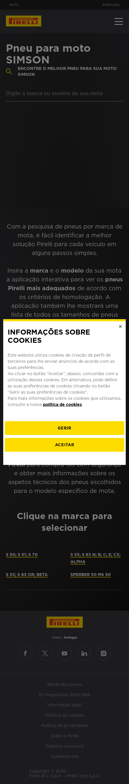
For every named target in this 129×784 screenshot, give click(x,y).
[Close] (120, 326)
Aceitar (64, 445)
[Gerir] (64, 428)
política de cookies (62, 404)
